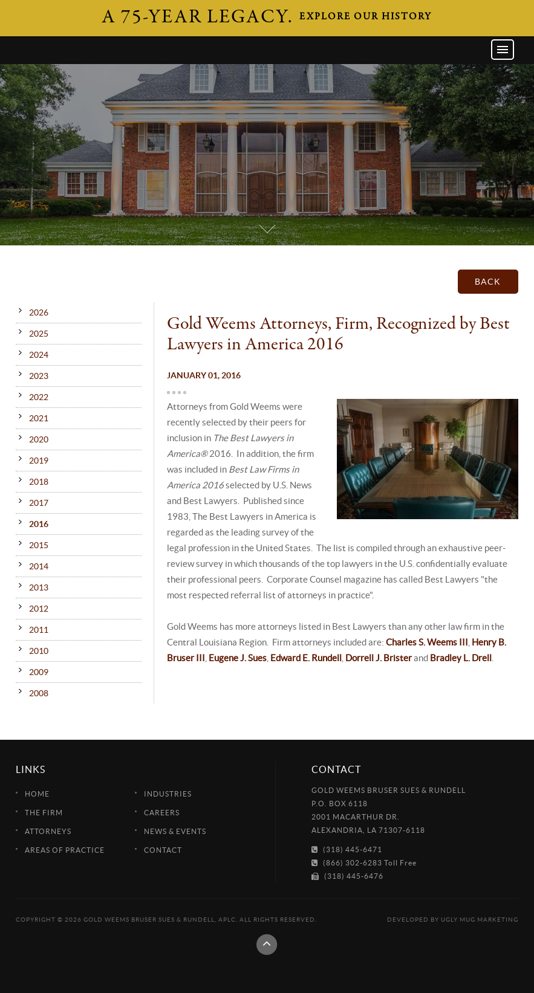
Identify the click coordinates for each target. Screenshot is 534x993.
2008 (38, 693)
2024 (38, 355)
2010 (38, 651)
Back (488, 281)
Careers (162, 813)
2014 (38, 566)
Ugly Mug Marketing (479, 919)
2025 (38, 333)
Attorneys (48, 831)
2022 (38, 397)
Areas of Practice (65, 850)
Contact (163, 850)
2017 (38, 503)
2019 (38, 460)
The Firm (44, 813)
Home (37, 794)
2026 (38, 312)
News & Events (175, 831)
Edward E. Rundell (306, 658)
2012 (38, 608)
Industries (168, 794)
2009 (38, 672)
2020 (38, 439)
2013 (38, 587)
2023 (38, 376)
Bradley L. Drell (461, 658)
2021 (38, 418)
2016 (38, 524)
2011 (38, 630)
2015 (38, 545)
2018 (38, 482)
